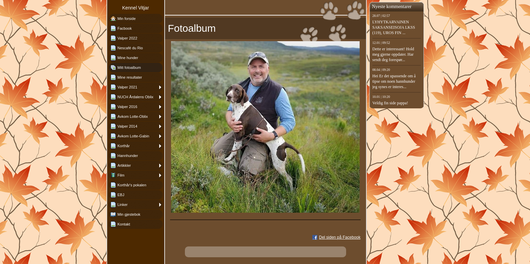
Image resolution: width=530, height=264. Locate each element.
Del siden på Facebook (340, 237)
